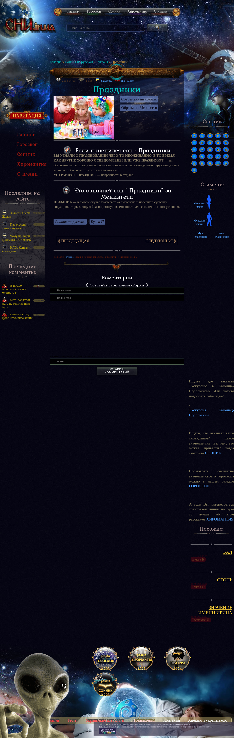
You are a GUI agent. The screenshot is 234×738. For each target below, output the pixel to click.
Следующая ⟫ (160, 241)
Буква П (102, 62)
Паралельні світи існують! (14, 226)
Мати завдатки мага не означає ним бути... (16, 303)
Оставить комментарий (117, 370)
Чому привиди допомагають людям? (16, 237)
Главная (73, 11)
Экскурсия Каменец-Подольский (211, 412)
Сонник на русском (79, 62)
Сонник (114, 11)
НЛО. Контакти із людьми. (17, 249)
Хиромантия (137, 11)
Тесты (72, 720)
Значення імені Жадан (16, 214)
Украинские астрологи (105, 720)
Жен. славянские (222, 235)
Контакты (171, 720)
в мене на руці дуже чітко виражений (17, 316)
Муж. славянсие (200, 235)
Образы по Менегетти (139, 108)
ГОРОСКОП (199, 486)
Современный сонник (139, 99)
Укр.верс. (103, 79)
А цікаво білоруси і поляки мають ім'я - (14, 289)
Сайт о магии (105, 724)
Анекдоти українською (207, 720)
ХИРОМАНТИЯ (220, 519)
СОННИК (213, 453)
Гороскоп (94, 11)
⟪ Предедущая (74, 241)
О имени (160, 11)
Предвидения (143, 720)
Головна (55, 62)
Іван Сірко (127, 80)
